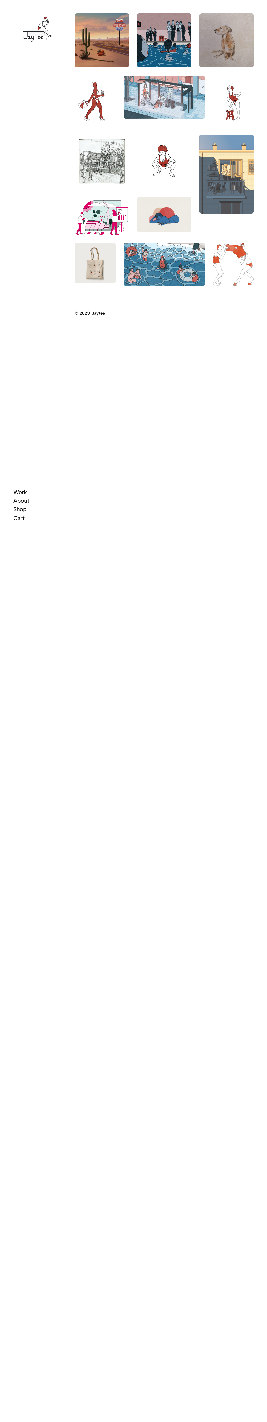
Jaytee (98, 313)
